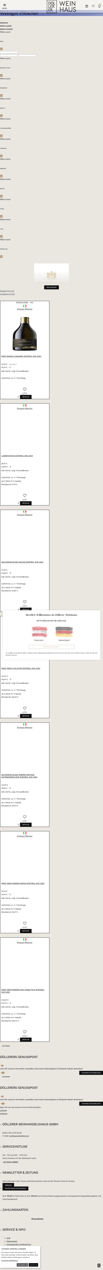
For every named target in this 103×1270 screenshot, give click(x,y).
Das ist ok (33, 1265)
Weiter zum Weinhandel (51, 647)
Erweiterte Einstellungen (9, 1260)
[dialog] (20, 1257)
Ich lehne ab (22, 1265)
